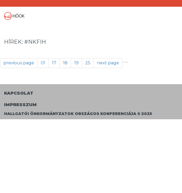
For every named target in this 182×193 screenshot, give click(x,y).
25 (87, 62)
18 (65, 62)
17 (54, 62)
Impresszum (20, 104)
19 (76, 62)
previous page (18, 62)
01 (43, 62)
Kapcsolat (18, 93)
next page (108, 62)
